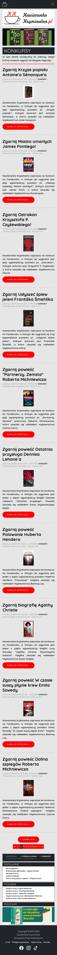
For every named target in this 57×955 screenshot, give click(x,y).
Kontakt (46, 942)
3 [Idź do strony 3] (23, 846)
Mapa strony (36, 942)
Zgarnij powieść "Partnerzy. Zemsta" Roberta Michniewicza (24, 374)
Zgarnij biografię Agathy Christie (27, 607)
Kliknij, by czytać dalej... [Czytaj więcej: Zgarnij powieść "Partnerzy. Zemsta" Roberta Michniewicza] (18, 434)
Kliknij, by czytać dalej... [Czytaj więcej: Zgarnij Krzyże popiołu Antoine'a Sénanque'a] (18, 127)
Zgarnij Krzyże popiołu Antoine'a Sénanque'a (25, 72)
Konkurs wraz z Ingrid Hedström (19, 888)
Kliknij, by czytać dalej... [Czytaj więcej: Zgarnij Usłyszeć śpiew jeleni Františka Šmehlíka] (18, 355)
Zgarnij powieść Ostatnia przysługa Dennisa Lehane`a (27, 454)
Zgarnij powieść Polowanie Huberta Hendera (21, 534)
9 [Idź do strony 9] (34, 846)
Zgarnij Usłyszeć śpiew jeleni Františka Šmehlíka (27, 297)
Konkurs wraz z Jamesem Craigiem (20, 893)
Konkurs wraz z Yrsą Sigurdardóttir (20, 891)
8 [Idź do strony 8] (32, 846)
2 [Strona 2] (21, 846)
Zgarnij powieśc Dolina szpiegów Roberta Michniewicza (25, 764)
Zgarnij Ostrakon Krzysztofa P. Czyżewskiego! (19, 219)
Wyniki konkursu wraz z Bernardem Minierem (24, 896)
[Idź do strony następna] (39, 846)
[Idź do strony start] (15, 846)
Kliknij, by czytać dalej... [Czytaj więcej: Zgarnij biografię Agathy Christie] (18, 665)
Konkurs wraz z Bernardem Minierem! (21, 898)
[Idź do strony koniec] (42, 846)
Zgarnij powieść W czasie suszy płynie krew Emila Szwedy (27, 685)
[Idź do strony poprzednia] (18, 846)
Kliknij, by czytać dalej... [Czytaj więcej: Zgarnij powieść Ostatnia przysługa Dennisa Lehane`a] (18, 515)
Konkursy (42, 79)
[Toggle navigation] (53, 4)
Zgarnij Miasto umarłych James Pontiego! (27, 144)
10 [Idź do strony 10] (36, 846)
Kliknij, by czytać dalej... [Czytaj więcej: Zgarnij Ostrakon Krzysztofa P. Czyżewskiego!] (18, 279)
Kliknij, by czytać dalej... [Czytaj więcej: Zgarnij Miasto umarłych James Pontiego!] (18, 200)
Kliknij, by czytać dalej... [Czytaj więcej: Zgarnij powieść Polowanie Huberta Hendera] (18, 590)
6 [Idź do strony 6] (28, 846)
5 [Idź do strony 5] (26, 846)
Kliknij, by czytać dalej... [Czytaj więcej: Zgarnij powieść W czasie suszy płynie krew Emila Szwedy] (18, 744)
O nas (7, 942)
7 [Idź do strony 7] (30, 846)
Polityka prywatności (20, 942)
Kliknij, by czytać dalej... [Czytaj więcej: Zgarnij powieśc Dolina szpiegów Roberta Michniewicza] (18, 824)
